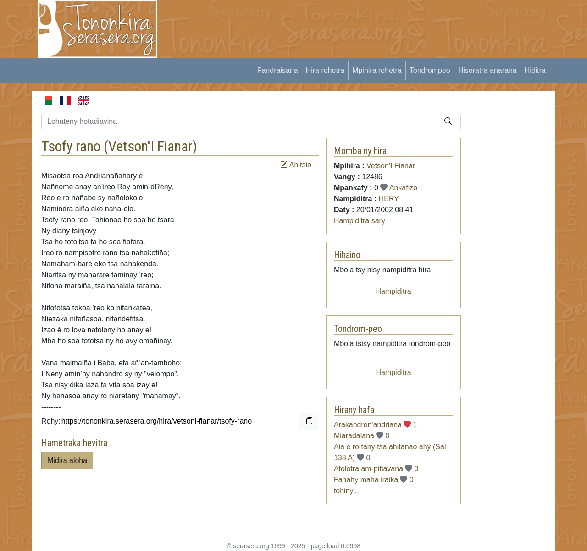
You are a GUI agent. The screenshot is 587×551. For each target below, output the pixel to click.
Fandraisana (277, 70)
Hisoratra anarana (487, 70)
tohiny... (346, 491)
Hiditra (535, 70)
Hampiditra (393, 291)
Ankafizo (403, 188)
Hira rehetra (325, 70)
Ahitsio (295, 165)
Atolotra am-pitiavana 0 (376, 469)
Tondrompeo (430, 70)
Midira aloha (67, 460)
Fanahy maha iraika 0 (374, 480)
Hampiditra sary (359, 221)
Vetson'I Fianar (150, 146)
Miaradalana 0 (361, 436)
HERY (389, 199)
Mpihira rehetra (377, 70)
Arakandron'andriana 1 (375, 425)
